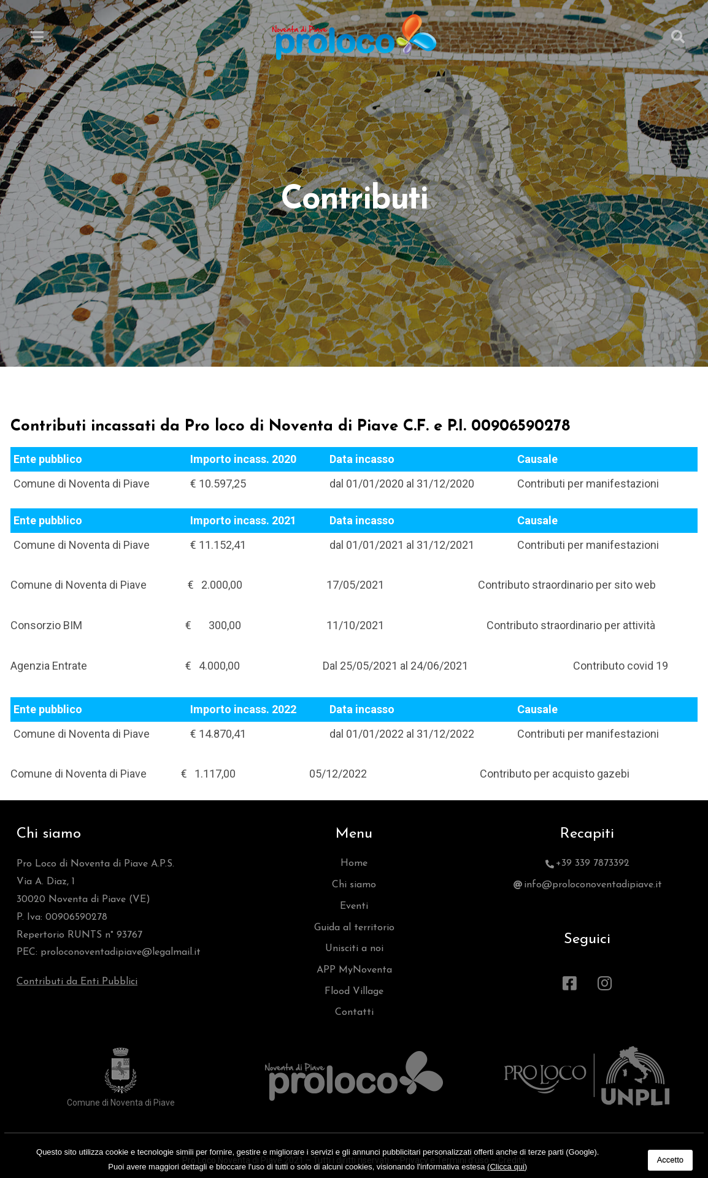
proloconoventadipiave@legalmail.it (120, 952)
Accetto (670, 1160)
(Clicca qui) (507, 1166)
